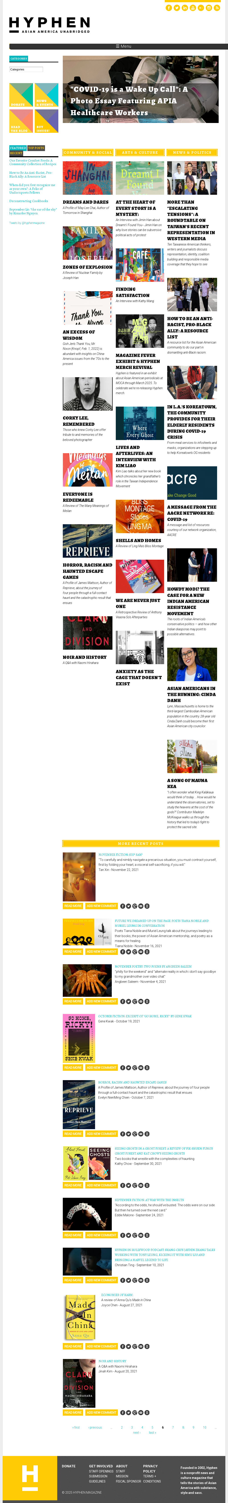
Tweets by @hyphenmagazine (27, 223)
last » (152, 1432)
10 (204, 1427)
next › (136, 1432)
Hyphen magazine (30, 1478)
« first (76, 1427)
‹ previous (95, 1427)
